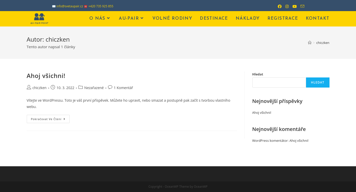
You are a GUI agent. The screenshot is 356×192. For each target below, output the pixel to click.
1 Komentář (123, 87)
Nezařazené (94, 87)
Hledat (257, 74)
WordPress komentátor (270, 140)
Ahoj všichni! (46, 75)
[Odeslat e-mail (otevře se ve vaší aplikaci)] (300, 6)
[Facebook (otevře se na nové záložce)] (278, 6)
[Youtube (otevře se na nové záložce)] (293, 6)
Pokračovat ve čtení (50, 120)
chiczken (40, 87)
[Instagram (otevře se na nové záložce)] (285, 6)
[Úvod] (309, 42)
